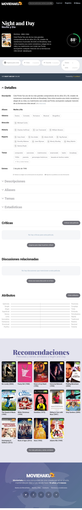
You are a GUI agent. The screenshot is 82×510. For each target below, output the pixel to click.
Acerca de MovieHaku (22, 489)
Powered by (73, 76)
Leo (36, 484)
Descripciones (15, 182)
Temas (9, 199)
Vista (31, 62)
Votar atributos (73, 296)
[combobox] (41, 3)
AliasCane (42, 104)
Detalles (10, 88)
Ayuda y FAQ (36, 489)
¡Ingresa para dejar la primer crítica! (41, 246)
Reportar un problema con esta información (57, 175)
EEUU (23, 34)
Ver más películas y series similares (41, 451)
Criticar (71, 224)
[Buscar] (51, 3)
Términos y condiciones (59, 489)
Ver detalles (27, 51)
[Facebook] (32, 496)
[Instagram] (41, 496)
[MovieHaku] (12, 3)
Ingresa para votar (10, 65)
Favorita (51, 62)
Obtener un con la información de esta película (27, 175)
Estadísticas (13, 208)
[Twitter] (24, 496)
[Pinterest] (49, 496)
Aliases (10, 191)
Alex (31, 484)
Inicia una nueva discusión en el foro (41, 282)
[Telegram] (57, 496)
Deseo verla (70, 65)
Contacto (45, 489)
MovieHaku (41, 476)
